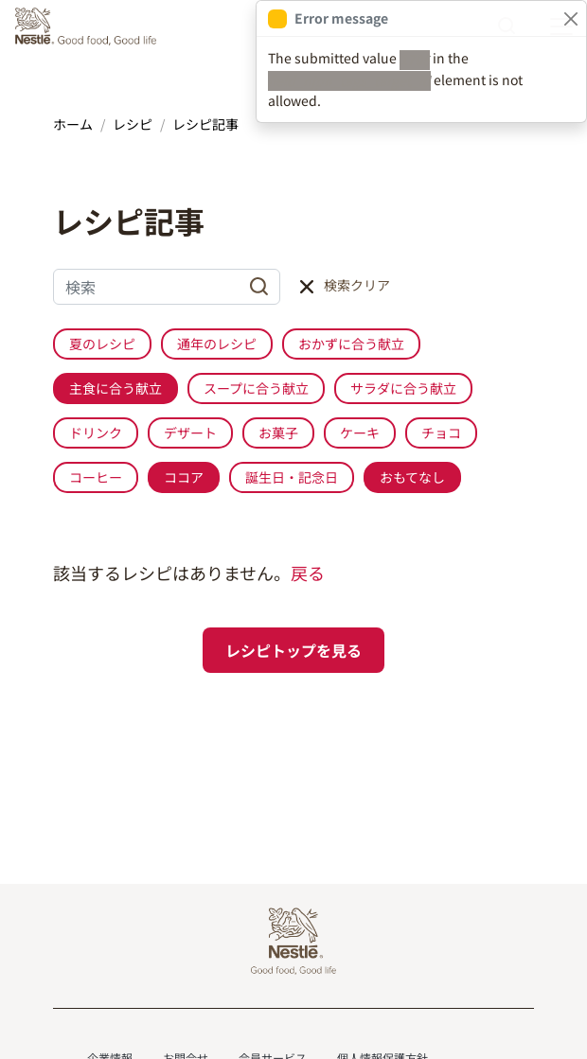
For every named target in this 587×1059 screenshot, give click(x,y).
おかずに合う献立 (351, 343)
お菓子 (278, 432)
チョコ (441, 432)
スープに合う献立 (256, 388)
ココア (184, 477)
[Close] (570, 18)
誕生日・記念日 (291, 477)
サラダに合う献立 (403, 388)
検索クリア (357, 284)
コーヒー (95, 477)
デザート (190, 432)
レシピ (132, 124)
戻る (308, 572)
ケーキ (360, 432)
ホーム (73, 124)
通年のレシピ (217, 343)
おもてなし (412, 477)
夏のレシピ (102, 343)
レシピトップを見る (293, 650)
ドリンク (95, 432)
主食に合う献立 (115, 388)
